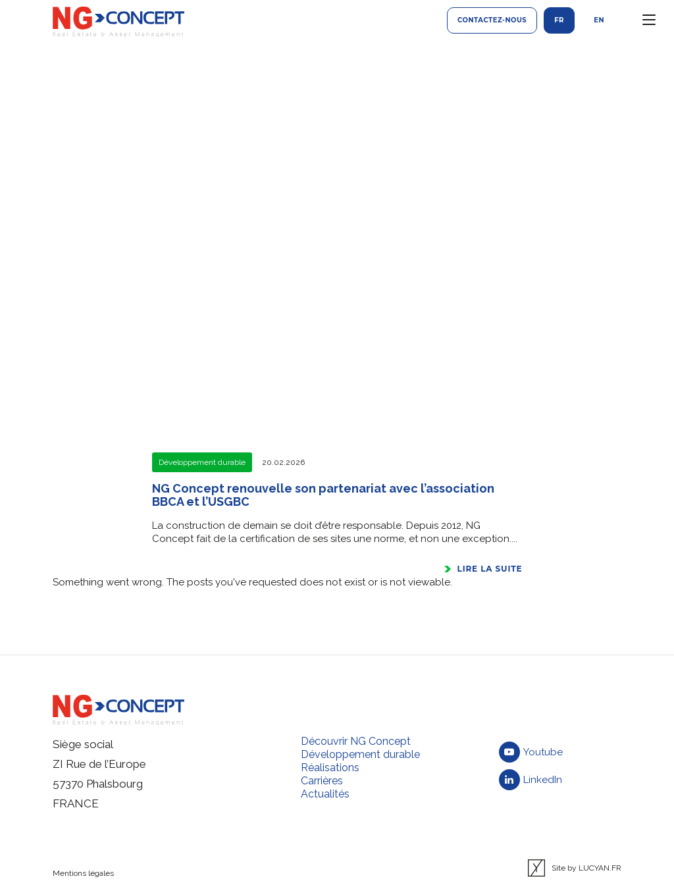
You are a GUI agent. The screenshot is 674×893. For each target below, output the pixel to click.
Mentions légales (83, 873)
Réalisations (330, 767)
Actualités (325, 794)
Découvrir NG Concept (356, 741)
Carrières (322, 780)
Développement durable (360, 754)
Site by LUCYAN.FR (574, 868)
